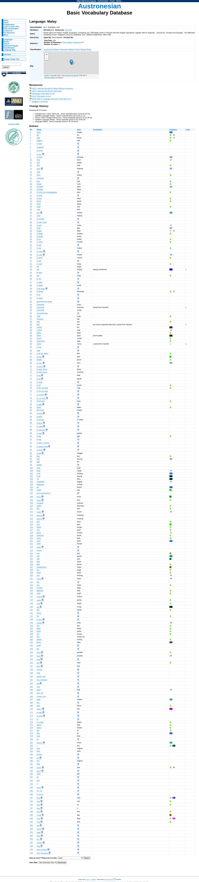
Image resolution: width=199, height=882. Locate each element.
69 (31, 363)
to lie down (41, 289)
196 (31, 794)
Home (6, 20)
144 (31, 619)
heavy (39, 613)
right (38, 138)
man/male (40, 305)
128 (31, 570)
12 (31, 165)
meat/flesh (40, 482)
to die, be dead (42, 388)
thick (38, 666)
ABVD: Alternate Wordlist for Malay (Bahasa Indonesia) (52, 88)
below (39, 728)
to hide (39, 713)
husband (40, 319)
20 (31, 192)
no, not (39, 791)
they (38, 764)
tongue (39, 231)
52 (31, 298)
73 (31, 382)
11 (31, 163)
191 (31, 777)
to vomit (40, 242)
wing (38, 468)
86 (31, 423)
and (38, 781)
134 (31, 588)
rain (38, 585)
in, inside (40, 722)
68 (31, 360)
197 (31, 798)
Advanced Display (11, 46)
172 (31, 716)
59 (31, 327)
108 (31, 497)
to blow (39, 597)
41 (31, 261)
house (39, 338)
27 (31, 216)
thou (38, 748)
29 (31, 222)
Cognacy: (173, 130)
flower (39, 527)
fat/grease (40, 484)
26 (31, 213)
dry (38, 607)
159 (31, 673)
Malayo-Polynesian (61, 49)
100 (31, 468)
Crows (112, 1)
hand (38, 132)
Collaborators (9, 24)
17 (31, 181)
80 (31, 404)
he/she (39, 754)
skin (38, 165)
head (38, 204)
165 (31, 693)
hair (38, 213)
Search (6, 44)
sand (38, 541)
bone (38, 175)
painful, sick (41, 676)
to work (39, 413)
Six (38, 826)
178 (31, 733)
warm (39, 600)
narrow (39, 670)
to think (39, 195)
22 (31, 198)
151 (31, 642)
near (38, 736)
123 (31, 550)
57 (31, 319)
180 (31, 739)
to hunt (39, 363)
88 (31, 430)
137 (31, 597)
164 (31, 690)
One (38, 798)
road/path (40, 147)
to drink (39, 258)
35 (31, 242)
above (39, 725)
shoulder (40, 187)
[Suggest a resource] (40, 102)
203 (31, 829)
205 (31, 836)
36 (31, 245)
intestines (40, 178)
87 (31, 426)
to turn (39, 154)
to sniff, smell (42, 222)
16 (31, 178)
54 (31, 305)
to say (39, 347)
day (38, 703)
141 (31, 610)
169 (31, 706)
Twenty (39, 843)
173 (31, 719)
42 (31, 264)
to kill (39, 385)
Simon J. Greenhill (91, 879)
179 (31, 736)
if (37, 784)
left (38, 135)
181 (31, 743)
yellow (39, 640)
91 (31, 439)
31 (31, 228)
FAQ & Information (11, 29)
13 (31, 169)
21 (31, 195)
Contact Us (8, 31)
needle (39, 360)
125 (31, 556)
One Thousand (42, 853)
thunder (39, 588)
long (38, 660)
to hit (38, 376)
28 (31, 219)
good (38, 690)
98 (31, 462)
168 (31, 703)
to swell (39, 427)
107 (31, 493)
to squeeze (41, 430)
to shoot (40, 367)
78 (31, 398)
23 (31, 201)
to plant (39, 417)
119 (31, 535)
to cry (39, 239)
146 (31, 626)
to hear (39, 273)
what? (39, 768)
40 (31, 258)
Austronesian (103, 1)
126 (31, 562)
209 (31, 849)
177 (31, 730)
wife (38, 322)
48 (31, 285)
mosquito (40, 503)
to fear (39, 198)
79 (31, 401)
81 (31, 407)
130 (31, 575)
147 (31, 628)
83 (31, 413)
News (6, 35)
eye (38, 276)
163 (31, 687)
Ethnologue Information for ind (43, 94)
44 (31, 273)
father (39, 333)
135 (31, 591)
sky (38, 570)
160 (31, 676)
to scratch (40, 395)
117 (31, 530)
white (39, 631)
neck (38, 209)
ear (38, 267)
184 (31, 754)
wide (38, 673)
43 (31, 267)
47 (31, 282)
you (38, 761)
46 (31, 279)
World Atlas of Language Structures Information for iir (52, 99)
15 (31, 175)
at (37, 719)
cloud (39, 579)
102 (31, 479)
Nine (38, 836)
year (38, 706)
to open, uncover (43, 443)
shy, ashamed (42, 680)
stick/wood (41, 401)
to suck (39, 264)
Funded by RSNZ (13, 124)
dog (38, 456)
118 (31, 533)
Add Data (7, 55)
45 (31, 276)
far (38, 739)
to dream (40, 291)
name (39, 344)
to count (40, 794)
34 (31, 239)
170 (31, 709)
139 (31, 603)
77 (31, 395)
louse (39, 497)
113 (31, 515)
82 (31, 410)
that (38, 733)
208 (31, 846)
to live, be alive (42, 391)
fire (38, 616)
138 (31, 600)
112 (31, 512)
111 (31, 509)
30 (31, 225)
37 (31, 248)
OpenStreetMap (49, 77)
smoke (39, 623)
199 (31, 815)
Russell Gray (109, 879)
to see (39, 279)
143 (31, 616)
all (37, 777)
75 (31, 388)
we (38, 758)
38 (31, 251)
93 (31, 446)
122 (31, 547)
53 (31, 302)
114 (31, 522)
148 (31, 631)
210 (31, 853)
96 (31, 456)
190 (31, 774)
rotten (39, 512)
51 (31, 295)
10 (31, 160)
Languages (8, 40)
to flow (39, 550)
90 (31, 436)
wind (38, 593)
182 (31, 746)
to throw (40, 450)
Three (39, 815)
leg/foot (39, 141)
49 (31, 288)
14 (31, 172)
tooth (38, 228)
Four (38, 819)
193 (31, 784)
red (38, 634)
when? (39, 709)
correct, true (41, 696)
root (38, 524)
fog (38, 582)
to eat (39, 248)
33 (31, 234)
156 (31, 663)
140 (31, 607)
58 (31, 322)
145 (31, 623)
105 (31, 487)
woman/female (42, 313)
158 (31, 670)
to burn (39, 620)
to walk (39, 144)
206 (31, 839)
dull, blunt (40, 410)
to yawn (40, 282)
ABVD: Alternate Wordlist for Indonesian (47, 91)
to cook (39, 255)
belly (38, 172)
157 (31, 666)
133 (31, 585)
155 (31, 659)
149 (31, 634)
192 (31, 781)
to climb (40, 716)
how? (39, 788)
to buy (39, 439)
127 (31, 567)
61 (31, 338)
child (38, 316)
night (38, 699)
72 (31, 375)
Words (6, 42)
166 (31, 696)
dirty (38, 160)
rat (38, 479)
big (38, 649)
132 (31, 582)
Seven (39, 829)
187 (31, 764)
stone (39, 538)
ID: (31, 130)
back (38, 169)
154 (31, 652)
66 (31, 354)
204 (31, 832)
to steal (39, 382)
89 (31, 433)
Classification (9, 48)
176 (31, 728)
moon (39, 573)
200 (31, 818)
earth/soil (40, 535)
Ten (38, 839)
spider (39, 506)
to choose (40, 420)
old (38, 684)
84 (31, 417)
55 (31, 313)
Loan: (188, 130)
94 (31, 450)
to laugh (40, 234)
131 (31, 579)
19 (31, 187)
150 (31, 640)
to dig (39, 436)
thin (38, 663)
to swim (39, 157)
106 (31, 490)
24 (31, 204)
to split (39, 405)
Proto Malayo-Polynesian (71, 42)
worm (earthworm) (43, 493)
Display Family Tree (11, 59)
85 (31, 420)
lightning (40, 591)
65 (31, 350)
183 (31, 748)
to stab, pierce (42, 369)
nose (38, 216)
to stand (40, 298)
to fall (39, 453)
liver (38, 181)
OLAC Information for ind (41, 96)
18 (31, 184)
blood (39, 201)
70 (31, 366)
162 (31, 683)
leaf (38, 522)
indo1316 (68, 30)
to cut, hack (41, 398)
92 (31, 443)
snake (39, 490)
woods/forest (41, 567)
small (39, 645)
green (39, 642)
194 (31, 787)
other (39, 774)
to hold (39, 433)
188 (31, 767)
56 (31, 316)
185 (31, 758)
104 (31, 484)
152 (31, 645)
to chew (40, 252)
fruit (38, 530)
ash (38, 626)
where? (39, 743)
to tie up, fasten (42, 354)
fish (38, 509)
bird (38, 459)
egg (38, 462)
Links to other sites (11, 27)
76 (31, 391)
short (38, 653)
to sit (38, 295)
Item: (79, 130)
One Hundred (42, 850)
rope (38, 350)
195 (31, 791)
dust (38, 163)
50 (31, 291)
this (38, 730)
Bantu (118, 1)
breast (39, 184)
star (38, 575)
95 (31, 453)
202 (31, 825)
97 (31, 459)
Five (38, 822)
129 (31, 573)
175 (31, 725)
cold (38, 604)
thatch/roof (41, 341)
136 (31, 593)
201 (31, 822)
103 (31, 482)
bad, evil (40, 693)
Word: (39, 130)
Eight (39, 832)
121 (31, 541)
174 (31, 722)
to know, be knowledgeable (47, 192)
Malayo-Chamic (74, 49)
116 (31, 527)
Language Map (9, 50)
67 (31, 357)
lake (38, 562)
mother (39, 327)
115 (31, 524)
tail (38, 487)
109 (31, 503)
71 (31, 369)
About (6, 22)
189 (31, 771)
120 (31, 538)
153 (31, 649)
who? (39, 771)
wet (38, 610)
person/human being (44, 302)
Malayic (83, 49)
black (39, 628)
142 (31, 613)
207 (31, 843)
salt (38, 556)
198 (31, 812)
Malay (89, 49)
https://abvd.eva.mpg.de (86, 1)
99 (31, 465)
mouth (39, 225)
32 (31, 231)
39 (31, 255)
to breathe (40, 219)
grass (39, 533)
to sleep (40, 285)
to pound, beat (42, 447)
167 (31, 699)
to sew (39, 357)
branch (39, 515)
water (39, 547)
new (38, 687)
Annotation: (97, 130)
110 (31, 506)
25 (31, 209)
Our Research (9, 33)
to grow (39, 423)
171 (31, 712)
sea (38, 553)
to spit (39, 245)
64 (31, 347)
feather (39, 465)
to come (40, 151)
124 (31, 553)
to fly (38, 473)
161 (31, 680)
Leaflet (46, 75)
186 (31, 761)
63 (31, 344)
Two (38, 812)
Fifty (38, 846)
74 (31, 385)
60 (31, 333)
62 (31, 341)
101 (31, 473)
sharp (39, 407)
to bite (39, 261)
